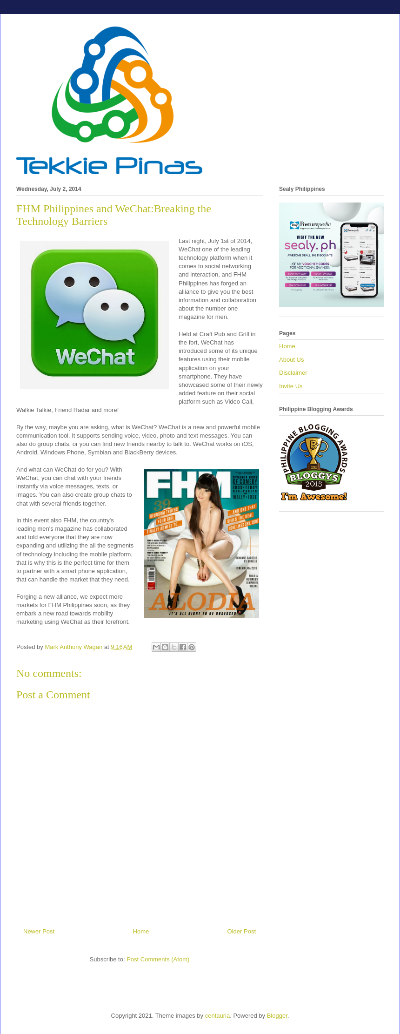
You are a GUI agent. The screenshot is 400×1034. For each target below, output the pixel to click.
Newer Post (38, 931)
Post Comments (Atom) (158, 959)
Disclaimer (293, 372)
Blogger (277, 1015)
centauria (217, 1015)
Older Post (241, 931)
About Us (291, 359)
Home (141, 931)
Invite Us (291, 386)
